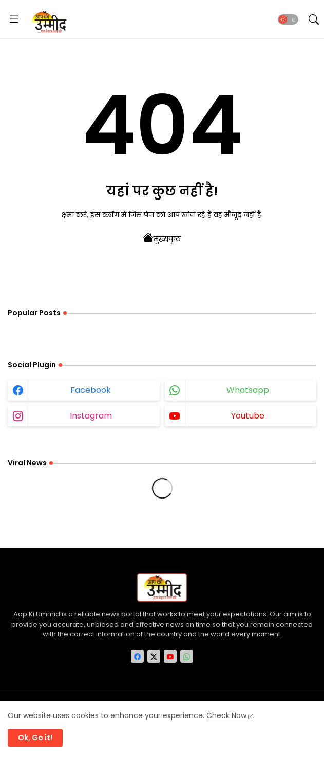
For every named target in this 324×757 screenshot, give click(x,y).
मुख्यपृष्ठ (162, 238)
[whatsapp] (186, 656)
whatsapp (247, 390)
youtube (247, 416)
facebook (90, 390)
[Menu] (14, 19)
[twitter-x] (153, 656)
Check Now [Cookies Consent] (226, 715)
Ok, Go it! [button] (35, 737)
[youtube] (170, 656)
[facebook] (137, 656)
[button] (288, 19)
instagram (91, 416)
